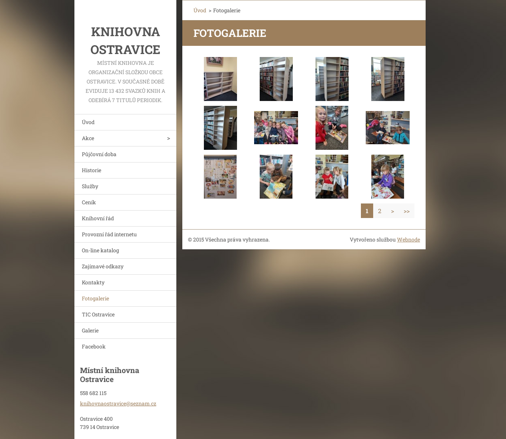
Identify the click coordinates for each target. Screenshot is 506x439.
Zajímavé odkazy (103, 266)
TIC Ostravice (98, 314)
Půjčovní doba (99, 154)
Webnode (408, 239)
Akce (88, 138)
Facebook (94, 346)
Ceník (89, 202)
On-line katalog (100, 250)
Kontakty (93, 282)
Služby (90, 186)
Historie (91, 170)
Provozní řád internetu (109, 234)
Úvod (88, 122)
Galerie (90, 330)
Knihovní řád (98, 218)
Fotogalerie (95, 298)
